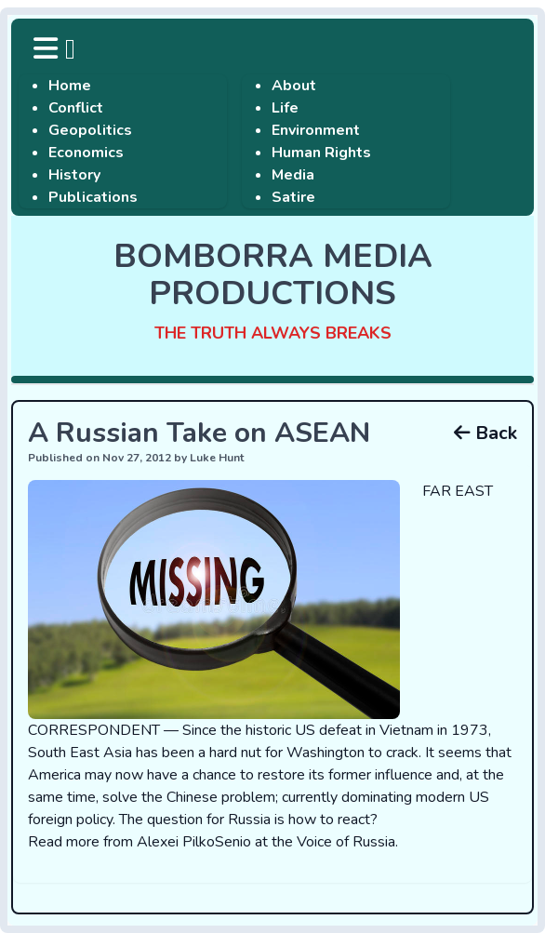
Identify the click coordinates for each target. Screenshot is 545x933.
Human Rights (321, 152)
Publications (93, 197)
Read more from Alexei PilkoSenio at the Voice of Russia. (213, 842)
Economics (86, 152)
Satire (293, 197)
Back (485, 433)
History (74, 175)
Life (285, 108)
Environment (316, 130)
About (294, 85)
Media (293, 175)
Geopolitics (90, 130)
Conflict (75, 108)
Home (69, 85)
